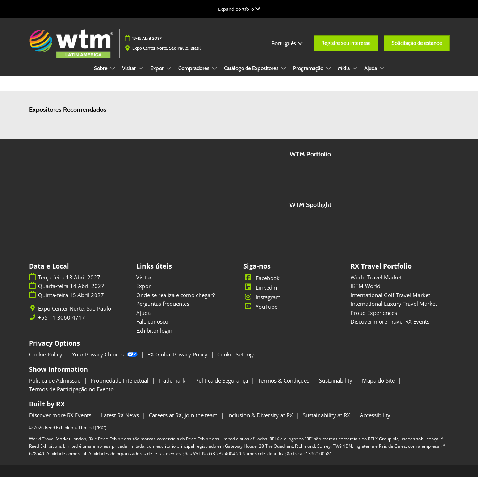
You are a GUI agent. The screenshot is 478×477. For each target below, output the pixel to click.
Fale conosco (152, 321)
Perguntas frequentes (162, 303)
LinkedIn (260, 287)
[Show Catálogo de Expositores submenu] (283, 68)
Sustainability (336, 380)
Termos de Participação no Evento (71, 389)
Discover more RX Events (61, 415)
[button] (346, 43)
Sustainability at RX (327, 415)
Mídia (344, 68)
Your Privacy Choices (105, 354)
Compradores (194, 68)
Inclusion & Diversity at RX (260, 415)
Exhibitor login (154, 330)
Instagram (262, 297)
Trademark (172, 380)
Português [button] (287, 43)
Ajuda (371, 68)
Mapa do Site (379, 380)
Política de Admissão (55, 380)
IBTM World (365, 286)
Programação (308, 68)
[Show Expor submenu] (169, 68)
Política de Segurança (222, 380)
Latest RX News (121, 415)
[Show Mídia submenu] (355, 68)
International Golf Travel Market (390, 295)
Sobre (101, 68)
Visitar (129, 68)
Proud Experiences (374, 312)
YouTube (260, 306)
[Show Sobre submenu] (112, 68)
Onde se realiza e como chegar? (175, 295)
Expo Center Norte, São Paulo (74, 308)
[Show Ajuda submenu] (382, 68)
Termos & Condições (284, 380)
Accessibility (375, 415)
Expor (157, 68)
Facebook (261, 278)
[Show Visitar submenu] (141, 68)
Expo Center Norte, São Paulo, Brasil (166, 48)
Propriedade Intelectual (120, 380)
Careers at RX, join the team (184, 415)
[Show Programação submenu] (328, 68)
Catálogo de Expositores (252, 68)
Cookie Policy (46, 354)
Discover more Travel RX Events (390, 321)
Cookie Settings (236, 354)
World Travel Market (376, 277)
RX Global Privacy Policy (178, 354)
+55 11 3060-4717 (61, 317)
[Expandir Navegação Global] (239, 9)
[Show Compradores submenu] (214, 68)
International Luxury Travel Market (394, 303)
